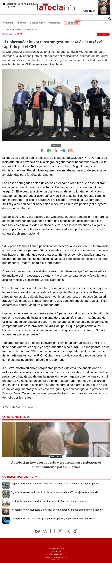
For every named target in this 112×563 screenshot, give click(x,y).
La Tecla (17, 29)
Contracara (73, 22)
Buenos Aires (37, 22)
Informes (22, 22)
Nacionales (54, 22)
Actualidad (8, 22)
